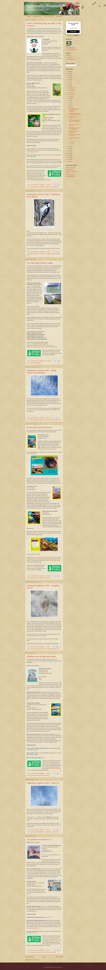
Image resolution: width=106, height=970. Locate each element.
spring (49, 253)
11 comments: (48, 184)
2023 (68, 77)
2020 (68, 84)
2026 (68, 71)
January (70, 143)
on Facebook (69, 55)
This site (39, 752)
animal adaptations (34, 186)
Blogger (60, 967)
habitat (41, 577)
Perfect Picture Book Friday (48, 186)
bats (42, 952)
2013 (68, 157)
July (70, 98)
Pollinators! (59, 16)
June (70, 100)
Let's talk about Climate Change (40, 263)
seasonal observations (42, 253)
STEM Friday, (33, 172)
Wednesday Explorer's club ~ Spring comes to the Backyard (41, 371)
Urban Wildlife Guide (70, 176)
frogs (40, 186)
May (70, 102)
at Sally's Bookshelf (70, 59)
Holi (28, 409)
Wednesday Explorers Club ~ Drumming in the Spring (74, 114)
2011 (68, 161)
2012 (68, 159)
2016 (68, 150)
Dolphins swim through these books (41, 656)
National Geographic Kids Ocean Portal (42, 557)
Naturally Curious (69, 169)
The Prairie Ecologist (70, 174)
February (71, 141)
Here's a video (30, 343)
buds (31, 419)
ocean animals (46, 577)
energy (38, 362)
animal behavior (33, 577)
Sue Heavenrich (71, 47)
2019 (68, 86)
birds (31, 253)
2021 (68, 81)
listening (35, 253)
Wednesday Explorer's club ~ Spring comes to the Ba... (74, 121)
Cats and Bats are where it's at (39, 839)
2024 (68, 75)
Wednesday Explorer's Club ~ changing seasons (74, 128)
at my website (69, 57)
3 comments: (48, 950)
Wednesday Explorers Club (55, 419)
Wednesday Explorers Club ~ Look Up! (43, 783)
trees (48, 419)
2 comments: (48, 575)
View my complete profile (71, 49)
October (70, 92)
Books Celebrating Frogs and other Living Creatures (73, 110)
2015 (68, 153)
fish (38, 577)
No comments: (48, 360)
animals (39, 952)
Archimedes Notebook (43, 6)
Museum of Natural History (41, 345)
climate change (33, 362)
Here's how (34, 932)
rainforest (56, 186)
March (70, 107)
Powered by (73, 35)
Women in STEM (48, 16)
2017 (68, 148)
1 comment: (48, 251)
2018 (68, 146)
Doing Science (37, 16)
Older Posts (59, 956)
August (70, 96)
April (70, 105)
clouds (31, 831)
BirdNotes (52, 248)
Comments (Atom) (35, 959)
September (71, 94)
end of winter (33, 648)
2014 (68, 155)
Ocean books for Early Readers (39, 427)
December (71, 87)
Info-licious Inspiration (70, 167)
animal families (33, 952)
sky (44, 831)
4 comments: (48, 773)
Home (28, 16)
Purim (32, 409)
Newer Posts (29, 956)
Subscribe (73, 31)
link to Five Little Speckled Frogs (49, 154)
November (71, 90)
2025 (68, 73)
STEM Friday (49, 351)
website (35, 749)
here (43, 757)
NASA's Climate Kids (38, 346)
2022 (68, 79)
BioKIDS (49, 917)
